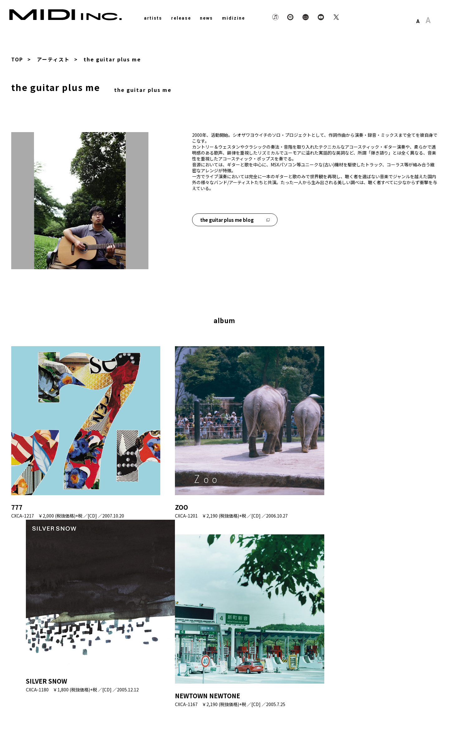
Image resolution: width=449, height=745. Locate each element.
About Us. (388, 724)
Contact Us (418, 724)
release (181, 18)
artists (153, 18)
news (206, 18)
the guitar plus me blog (235, 219)
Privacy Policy (354, 724)
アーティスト (53, 59)
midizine (233, 18)
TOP (17, 59)
